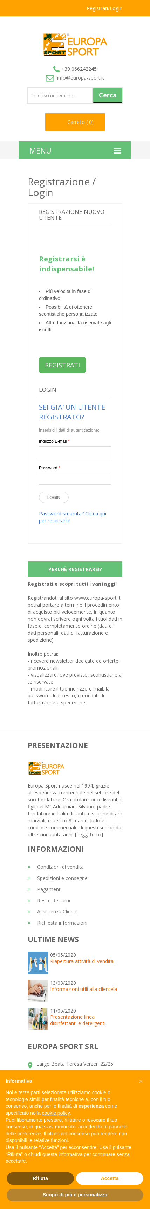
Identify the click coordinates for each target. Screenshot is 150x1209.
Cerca (108, 95)
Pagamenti (45, 889)
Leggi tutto (88, 834)
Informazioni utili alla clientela (83, 989)
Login (53, 497)
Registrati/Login (104, 8)
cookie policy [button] (56, 1113)
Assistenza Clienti (52, 911)
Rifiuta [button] (40, 1178)
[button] (140, 1081)
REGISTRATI (62, 365)
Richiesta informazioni (57, 922)
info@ (75, 77)
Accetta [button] (110, 1178)
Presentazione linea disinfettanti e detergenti (77, 1020)
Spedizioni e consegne (58, 878)
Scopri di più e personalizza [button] (75, 1194)
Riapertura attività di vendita (82, 961)
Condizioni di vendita (56, 867)
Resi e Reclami (49, 900)
